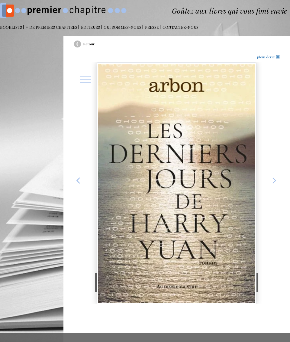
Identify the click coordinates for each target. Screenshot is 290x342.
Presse (152, 27)
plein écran (268, 56)
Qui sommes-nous (122, 27)
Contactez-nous (180, 27)
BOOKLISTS (11, 27)
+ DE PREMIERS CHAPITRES (51, 27)
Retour (89, 43)
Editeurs (90, 27)
